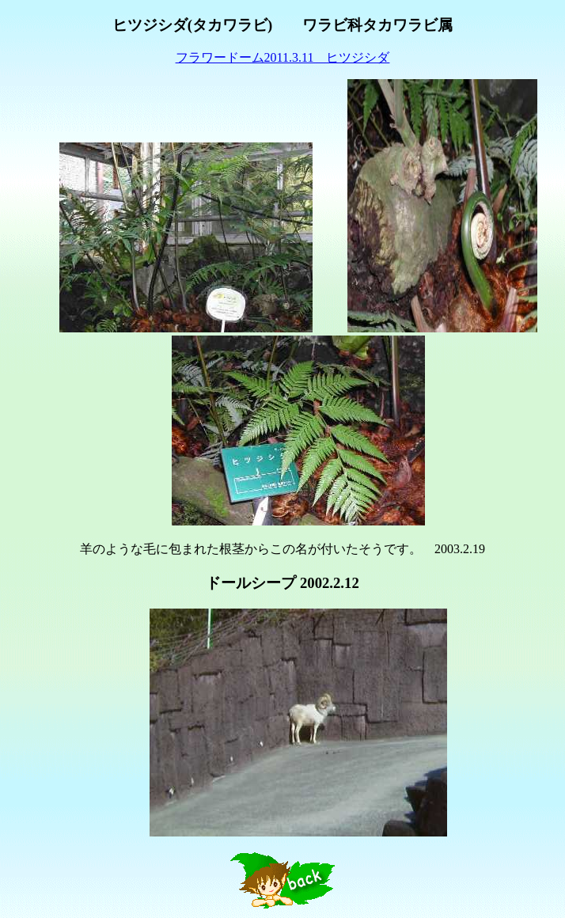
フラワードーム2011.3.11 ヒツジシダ (283, 57)
